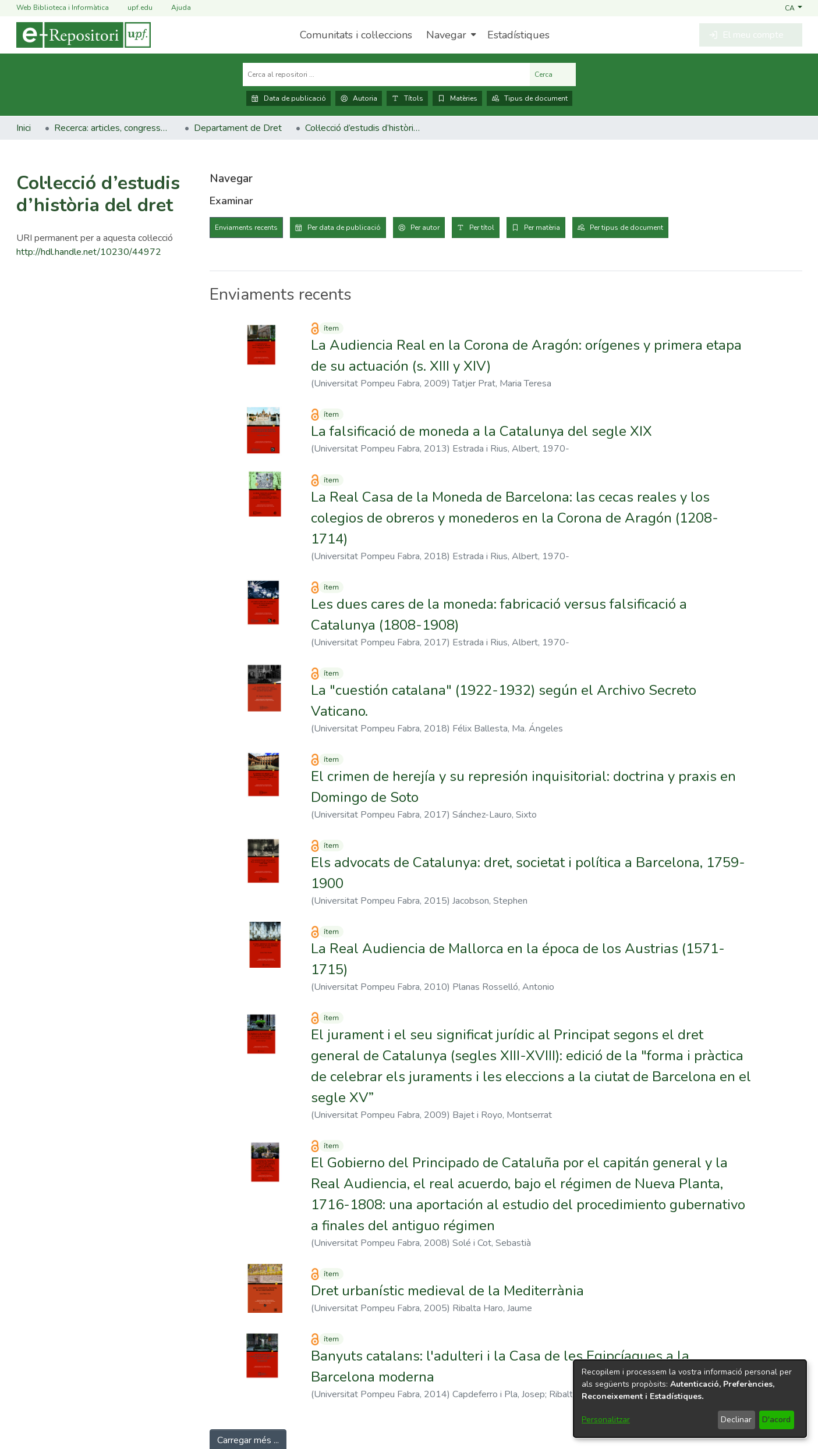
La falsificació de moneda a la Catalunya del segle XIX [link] (481, 431)
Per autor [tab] (425, 227)
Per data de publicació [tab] (344, 227)
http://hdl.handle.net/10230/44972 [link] (88, 252)
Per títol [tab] (481, 227)
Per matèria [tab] (542, 227)
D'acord (776, 1419)
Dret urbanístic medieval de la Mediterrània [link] (447, 1290)
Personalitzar (606, 1419)
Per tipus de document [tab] (626, 227)
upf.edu (133, 7)
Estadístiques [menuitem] (518, 35)
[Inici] (83, 35)
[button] (793, 8)
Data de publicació (288, 98)
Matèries (457, 98)
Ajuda (174, 7)
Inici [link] (23, 128)
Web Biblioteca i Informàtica (62, 7)
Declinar (736, 1419)
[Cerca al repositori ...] (386, 74)
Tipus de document (529, 98)
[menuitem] (450, 35)
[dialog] (689, 1398)
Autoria (358, 98)
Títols (407, 98)
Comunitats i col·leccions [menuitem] (356, 35)
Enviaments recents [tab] (246, 227)
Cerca (552, 74)
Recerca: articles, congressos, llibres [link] (112, 128)
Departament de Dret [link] (238, 128)
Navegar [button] (446, 35)
